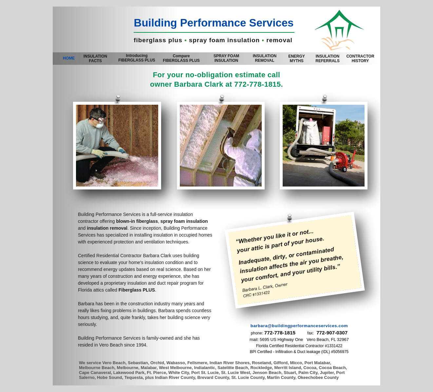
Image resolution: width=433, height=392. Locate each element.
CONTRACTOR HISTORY (360, 58)
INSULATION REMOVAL (264, 58)
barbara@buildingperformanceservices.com (299, 325)
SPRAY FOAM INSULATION (226, 58)
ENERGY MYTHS (296, 58)
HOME (69, 58)
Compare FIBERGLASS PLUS (181, 58)
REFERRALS (327, 58)
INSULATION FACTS (95, 58)
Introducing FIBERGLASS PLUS (136, 57)
